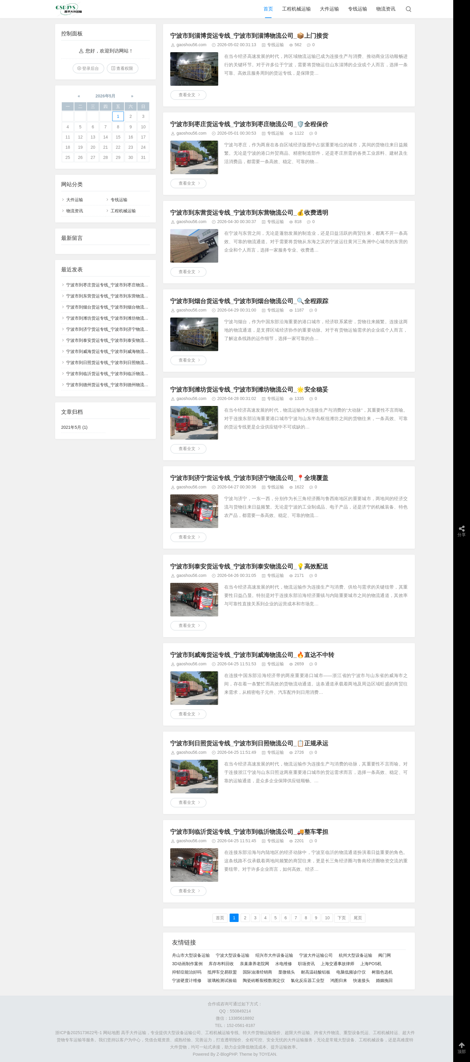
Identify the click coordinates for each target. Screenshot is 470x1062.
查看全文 (187, 94)
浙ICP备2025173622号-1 (78, 1032)
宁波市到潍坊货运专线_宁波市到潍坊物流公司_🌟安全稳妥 (249, 389)
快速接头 (361, 980)
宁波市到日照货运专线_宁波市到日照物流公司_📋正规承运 (249, 743)
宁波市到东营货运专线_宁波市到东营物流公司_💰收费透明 (249, 212)
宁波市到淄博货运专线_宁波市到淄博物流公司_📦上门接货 (249, 35)
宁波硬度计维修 (186, 980)
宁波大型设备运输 (232, 955)
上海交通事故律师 (337, 963)
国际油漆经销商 (257, 972)
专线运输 (357, 8)
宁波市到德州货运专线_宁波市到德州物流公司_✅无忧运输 (121, 384)
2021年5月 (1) (74, 427)
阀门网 (384, 955)
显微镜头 (286, 972)
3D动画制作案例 (187, 963)
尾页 (358, 917)
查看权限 (124, 68)
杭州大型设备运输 (355, 955)
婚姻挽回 (384, 980)
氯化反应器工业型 (307, 980)
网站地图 (111, 1032)
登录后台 (90, 68)
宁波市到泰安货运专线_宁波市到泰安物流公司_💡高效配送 (249, 566)
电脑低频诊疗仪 (351, 972)
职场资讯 (306, 963)
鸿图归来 (338, 980)
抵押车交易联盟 (222, 972)
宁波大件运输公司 (316, 955)
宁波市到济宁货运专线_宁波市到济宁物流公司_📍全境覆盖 (249, 478)
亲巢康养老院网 (254, 963)
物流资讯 (385, 8)
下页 (342, 917)
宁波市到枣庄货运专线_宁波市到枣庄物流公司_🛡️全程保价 (249, 124)
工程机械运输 (296, 8)
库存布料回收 (221, 963)
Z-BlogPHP (226, 1054)
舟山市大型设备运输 (191, 955)
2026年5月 (105, 96)
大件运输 (329, 8)
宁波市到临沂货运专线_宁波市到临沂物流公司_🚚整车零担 (249, 831)
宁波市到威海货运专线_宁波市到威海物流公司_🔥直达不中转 (252, 655)
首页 (268, 8)
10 (327, 917)
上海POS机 (371, 963)
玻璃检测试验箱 (222, 980)
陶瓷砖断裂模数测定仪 (264, 980)
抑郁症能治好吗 (186, 972)
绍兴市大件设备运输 (274, 955)
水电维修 (283, 963)
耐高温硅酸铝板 (315, 972)
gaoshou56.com (192, 44)
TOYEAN (267, 1054)
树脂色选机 (382, 972)
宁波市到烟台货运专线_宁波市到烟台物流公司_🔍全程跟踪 (249, 301)
